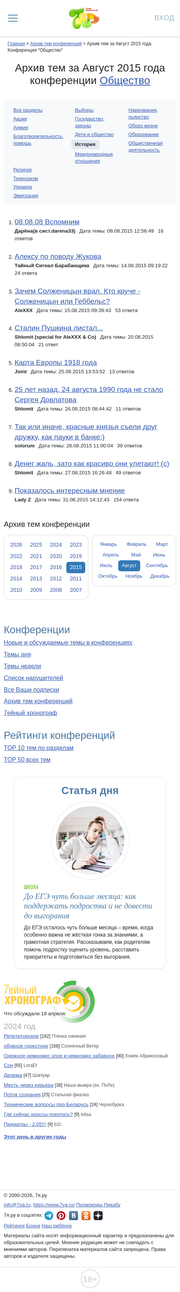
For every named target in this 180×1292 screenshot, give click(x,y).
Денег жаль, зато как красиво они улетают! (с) (91, 464)
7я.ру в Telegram (48, 1215)
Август (129, 565)
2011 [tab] (76, 578)
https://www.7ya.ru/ (54, 1205)
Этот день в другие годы (35, 1137)
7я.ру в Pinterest (61, 1215)
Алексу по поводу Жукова (57, 256)
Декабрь (160, 576)
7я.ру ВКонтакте (73, 1215)
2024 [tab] (56, 545)
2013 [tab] (36, 578)
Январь (108, 544)
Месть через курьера (28, 1085)
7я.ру (98, 1215)
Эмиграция (25, 195)
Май (136, 555)
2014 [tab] (16, 578)
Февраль (137, 544)
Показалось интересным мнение (69, 491)
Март (162, 544)
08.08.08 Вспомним (46, 222)
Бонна (33, 1226)
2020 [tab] (56, 556)
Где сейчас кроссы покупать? (38, 1114)
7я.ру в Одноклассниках (86, 1215)
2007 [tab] (76, 590)
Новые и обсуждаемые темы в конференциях (68, 642)
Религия (22, 170)
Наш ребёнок (57, 1226)
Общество (125, 80)
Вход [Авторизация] (164, 17)
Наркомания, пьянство (143, 113)
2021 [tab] (36, 556)
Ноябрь (133, 576)
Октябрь (108, 576)
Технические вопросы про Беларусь (46, 1104)
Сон (8, 1065)
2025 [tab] (36, 545)
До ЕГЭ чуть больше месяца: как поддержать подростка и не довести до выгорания (88, 906)
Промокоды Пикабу (98, 1205)
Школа (31, 887)
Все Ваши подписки (31, 689)
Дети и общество (94, 134)
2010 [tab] (16, 590)
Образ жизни (143, 125)
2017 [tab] (36, 567)
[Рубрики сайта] (13, 18)
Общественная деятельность (145, 146)
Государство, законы (90, 122)
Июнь (159, 555)
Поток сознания (22, 1094)
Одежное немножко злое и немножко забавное (59, 1056)
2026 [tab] (16, 545)
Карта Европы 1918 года (55, 362)
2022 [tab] (16, 556)
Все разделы (27, 110)
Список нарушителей (33, 678)
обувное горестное (26, 1046)
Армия (20, 127)
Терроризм (25, 178)
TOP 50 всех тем (27, 759)
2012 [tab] (56, 578)
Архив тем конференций (38, 701)
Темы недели (22, 666)
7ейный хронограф (30, 713)
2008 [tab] (56, 590)
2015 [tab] (76, 567)
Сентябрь (157, 565)
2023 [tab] (76, 545)
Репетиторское (21, 1036)
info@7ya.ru (17, 1205)
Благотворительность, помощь (38, 139)
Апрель (110, 555)
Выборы (84, 110)
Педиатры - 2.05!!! (25, 1124)
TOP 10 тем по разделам (39, 748)
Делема (13, 1075)
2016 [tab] (56, 567)
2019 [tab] (76, 556)
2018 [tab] (16, 567)
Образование (143, 134)
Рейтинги (14, 1226)
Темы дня (17, 654)
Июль (106, 565)
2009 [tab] (36, 590)
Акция (20, 119)
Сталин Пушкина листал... (58, 328)
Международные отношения (94, 157)
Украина (22, 187)
